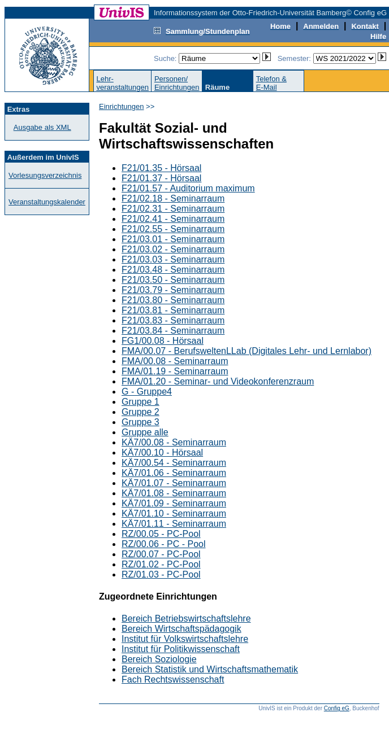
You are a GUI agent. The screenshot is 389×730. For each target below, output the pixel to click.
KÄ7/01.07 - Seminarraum (174, 483)
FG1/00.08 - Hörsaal (163, 341)
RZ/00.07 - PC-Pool (161, 554)
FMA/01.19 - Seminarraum (175, 371)
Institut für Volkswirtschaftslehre (185, 639)
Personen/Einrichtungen (177, 83)
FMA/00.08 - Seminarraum (175, 361)
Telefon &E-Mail (271, 83)
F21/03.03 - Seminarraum (173, 259)
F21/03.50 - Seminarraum (173, 280)
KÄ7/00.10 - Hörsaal (162, 452)
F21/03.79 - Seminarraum (173, 290)
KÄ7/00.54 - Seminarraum (174, 462)
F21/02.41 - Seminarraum (173, 219)
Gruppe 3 (140, 422)
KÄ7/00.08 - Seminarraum (174, 442)
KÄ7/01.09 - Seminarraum (174, 503)
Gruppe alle (145, 432)
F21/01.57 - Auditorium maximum (188, 188)
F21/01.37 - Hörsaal (161, 178)
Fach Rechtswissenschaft (173, 679)
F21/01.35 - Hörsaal (161, 168)
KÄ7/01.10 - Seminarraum (174, 513)
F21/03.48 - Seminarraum (173, 269)
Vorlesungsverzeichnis (44, 175)
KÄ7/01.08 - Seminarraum (174, 493)
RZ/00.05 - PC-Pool (161, 534)
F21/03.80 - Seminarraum (173, 300)
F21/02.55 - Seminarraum (173, 229)
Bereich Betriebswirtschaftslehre (186, 618)
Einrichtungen (121, 106)
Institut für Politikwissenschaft (181, 649)
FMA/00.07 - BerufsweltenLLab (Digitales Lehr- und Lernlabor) (246, 351)
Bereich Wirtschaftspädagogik (181, 628)
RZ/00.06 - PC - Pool (164, 544)
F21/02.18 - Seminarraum (173, 198)
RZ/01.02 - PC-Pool (161, 564)
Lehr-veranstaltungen (122, 83)
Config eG (336, 708)
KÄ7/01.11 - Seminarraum (174, 523)
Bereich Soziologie (159, 659)
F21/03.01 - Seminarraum (173, 239)
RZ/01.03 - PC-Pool (161, 574)
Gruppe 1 (140, 401)
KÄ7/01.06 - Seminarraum (174, 473)
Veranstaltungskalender (46, 202)
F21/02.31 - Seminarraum (173, 208)
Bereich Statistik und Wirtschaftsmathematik (210, 669)
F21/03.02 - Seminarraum (173, 249)
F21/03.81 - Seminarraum (173, 310)
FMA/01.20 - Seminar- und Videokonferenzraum (218, 381)
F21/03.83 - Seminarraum (173, 320)
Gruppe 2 (140, 412)
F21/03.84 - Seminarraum (173, 330)
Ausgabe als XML (42, 127)
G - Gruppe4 (147, 391)
